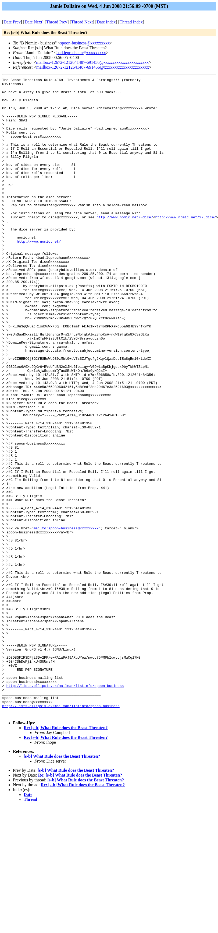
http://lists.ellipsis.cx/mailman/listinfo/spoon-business (65, 807)
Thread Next (82, 22)
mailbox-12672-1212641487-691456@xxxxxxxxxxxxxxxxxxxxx (92, 62)
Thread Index (131, 22)
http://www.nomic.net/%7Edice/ (185, 245)
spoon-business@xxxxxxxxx (85, 43)
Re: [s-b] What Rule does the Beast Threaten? (66, 854)
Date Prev (12, 22)
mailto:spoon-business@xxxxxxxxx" (67, 618)
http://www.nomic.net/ (39, 274)
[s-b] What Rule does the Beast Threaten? (62, 883)
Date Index (106, 22)
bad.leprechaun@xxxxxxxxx (81, 52)
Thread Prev (56, 22)
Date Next (33, 22)
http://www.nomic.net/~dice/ (125, 245)
